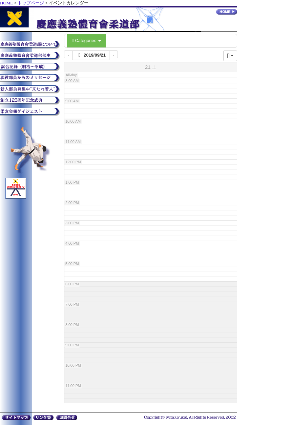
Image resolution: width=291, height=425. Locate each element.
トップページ (31, 2)
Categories (86, 40)
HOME (6, 2)
